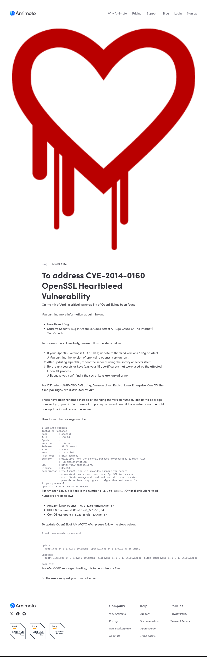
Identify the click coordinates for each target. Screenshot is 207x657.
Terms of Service (180, 620)
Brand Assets (148, 635)
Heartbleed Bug (58, 324)
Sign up (192, 13)
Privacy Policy (178, 613)
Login (178, 13)
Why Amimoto (117, 13)
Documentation (149, 620)
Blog (166, 13)
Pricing (137, 13)
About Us (114, 635)
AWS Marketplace (120, 627)
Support (152, 13)
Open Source (148, 627)
